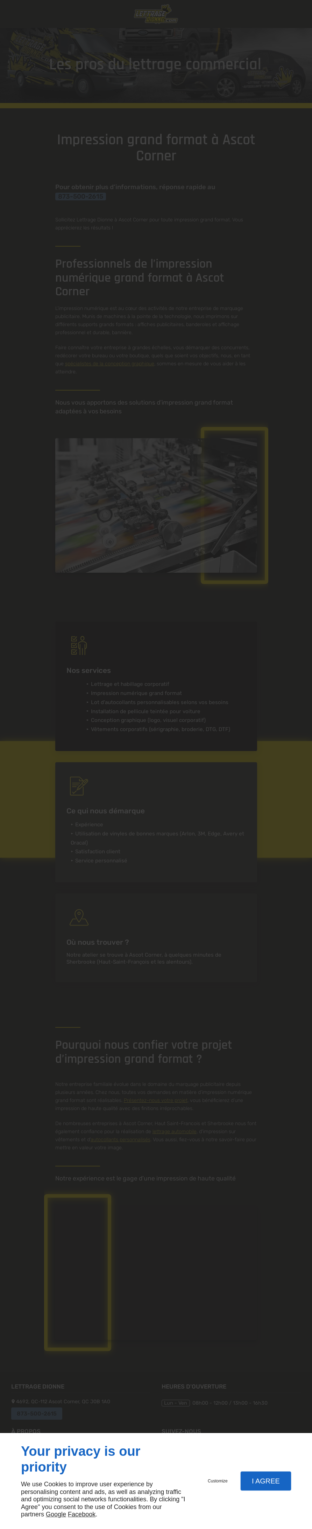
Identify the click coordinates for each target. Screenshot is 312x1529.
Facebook (81, 1514)
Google (56, 1514)
